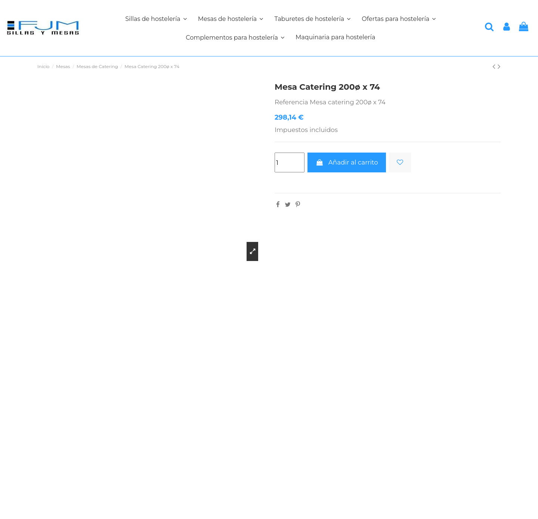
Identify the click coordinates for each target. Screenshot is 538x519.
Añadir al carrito (346, 162)
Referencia (291, 102)
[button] (235, 37)
